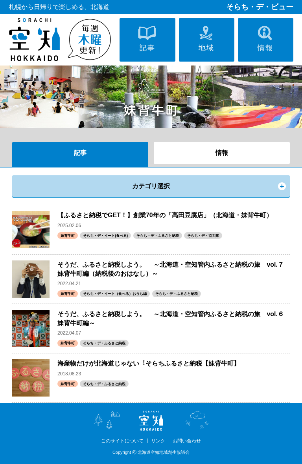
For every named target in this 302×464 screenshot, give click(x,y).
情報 (221, 152)
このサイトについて (122, 441)
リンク (158, 441)
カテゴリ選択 (151, 186)
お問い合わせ (187, 441)
